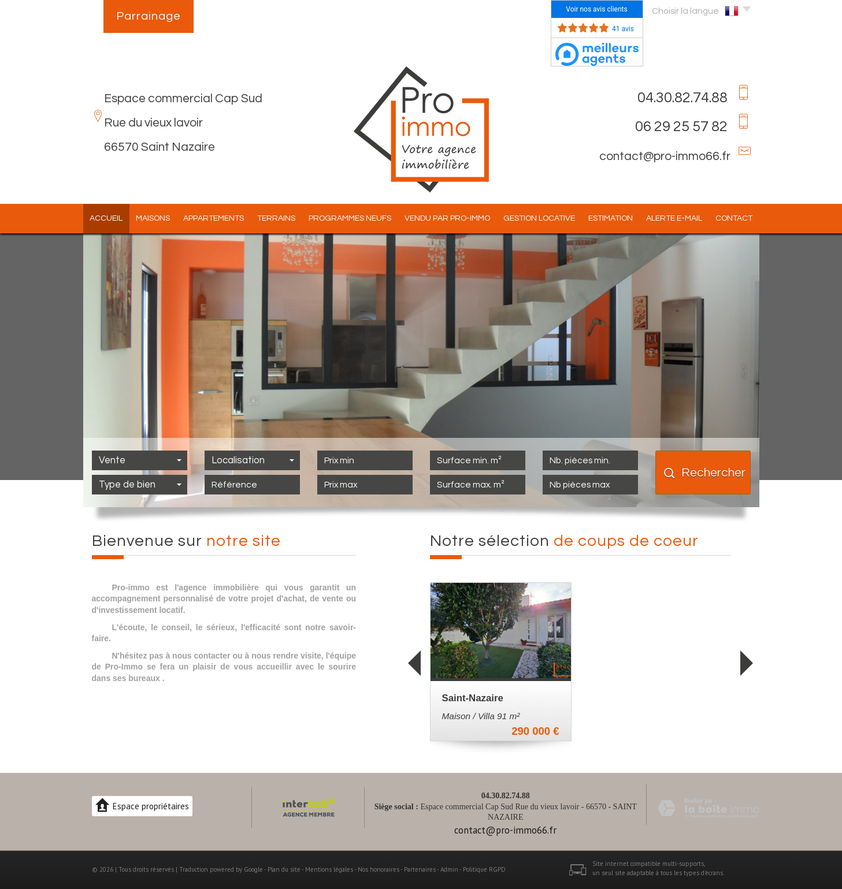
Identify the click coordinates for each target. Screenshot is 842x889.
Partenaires (420, 869)
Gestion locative (539, 218)
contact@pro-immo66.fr (664, 156)
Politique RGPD (484, 869)
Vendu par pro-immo (447, 218)
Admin (449, 869)
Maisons (153, 218)
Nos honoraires (378, 869)
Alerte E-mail (674, 218)
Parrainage (148, 16)
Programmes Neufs (350, 218)
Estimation (610, 218)
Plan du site (284, 869)
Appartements (213, 218)
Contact (733, 218)
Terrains (276, 218)
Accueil (106, 218)
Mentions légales (329, 869)
